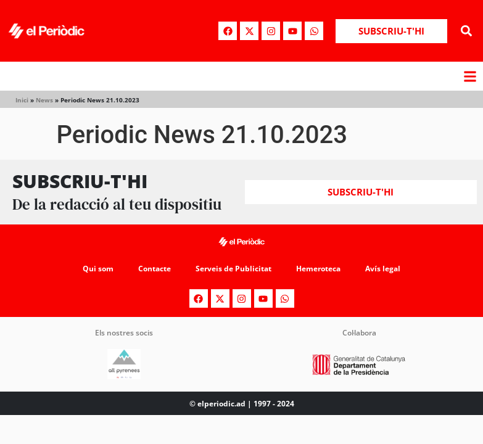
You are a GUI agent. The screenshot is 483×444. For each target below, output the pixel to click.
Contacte (154, 268)
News (44, 100)
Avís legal (382, 268)
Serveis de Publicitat (233, 268)
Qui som (98, 268)
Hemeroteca (318, 268)
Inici (21, 100)
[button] (466, 31)
